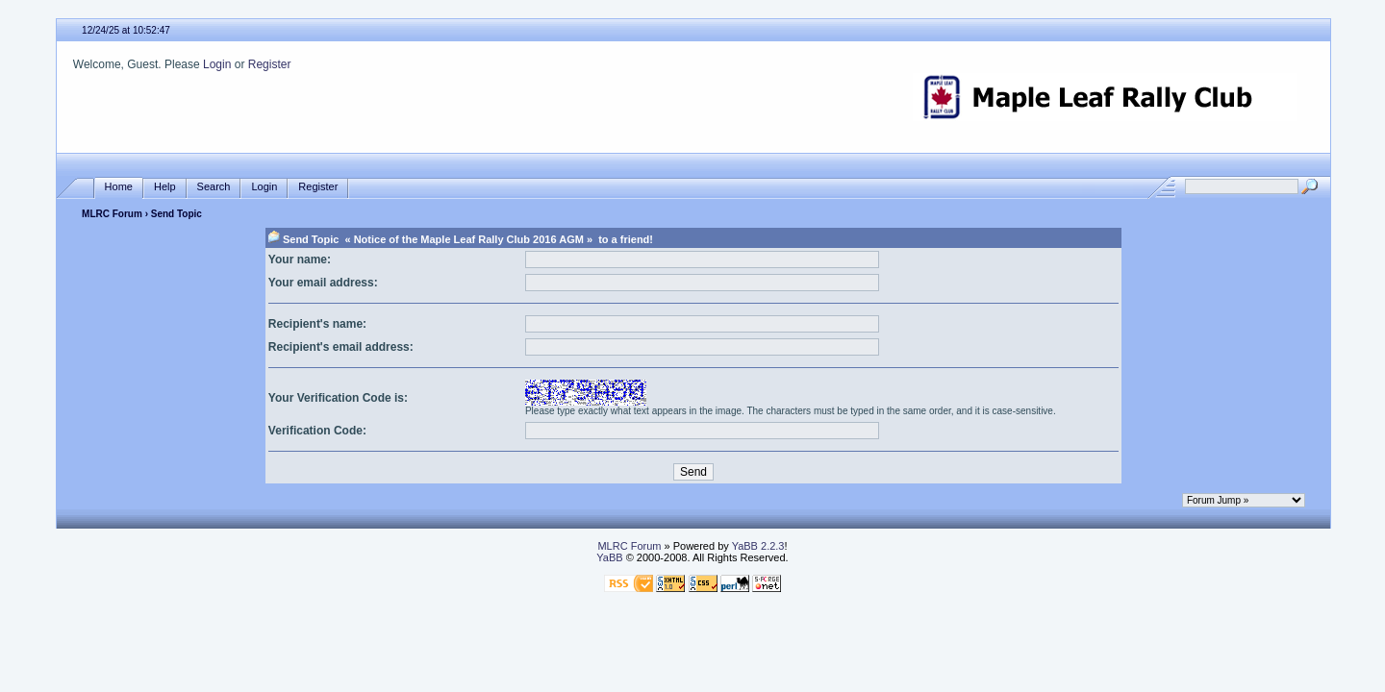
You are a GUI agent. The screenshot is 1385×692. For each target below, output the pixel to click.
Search (214, 187)
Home (118, 187)
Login (217, 64)
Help (165, 187)
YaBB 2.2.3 (758, 546)
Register (269, 64)
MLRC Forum (112, 214)
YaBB (609, 557)
